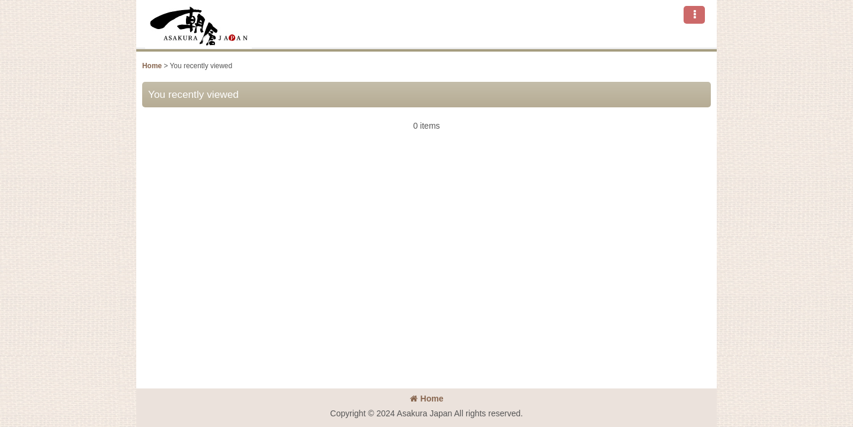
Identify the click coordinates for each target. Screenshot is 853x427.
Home (427, 398)
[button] (694, 15)
